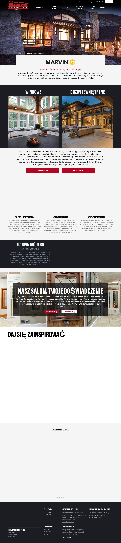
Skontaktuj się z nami (68, 522)
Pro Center (72, 2)
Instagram (48, 514)
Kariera (65, 2)
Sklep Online (47, 531)
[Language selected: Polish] (109, 1)
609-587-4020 (99, 2)
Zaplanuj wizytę (43, 170)
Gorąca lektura (57, 2)
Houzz (47, 517)
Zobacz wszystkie (60, 497)
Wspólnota (82, 2)
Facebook (48, 512)
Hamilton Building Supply (16, 530)
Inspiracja (89, 2)
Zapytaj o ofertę (78, 170)
